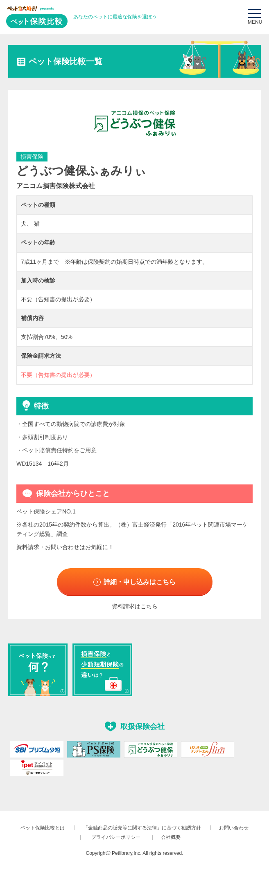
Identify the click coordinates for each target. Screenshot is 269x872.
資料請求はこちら (135, 608)
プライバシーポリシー (118, 839)
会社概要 (171, 839)
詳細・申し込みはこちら (141, 582)
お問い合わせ (234, 830)
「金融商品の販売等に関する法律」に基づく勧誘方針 (142, 830)
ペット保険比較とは (42, 830)
